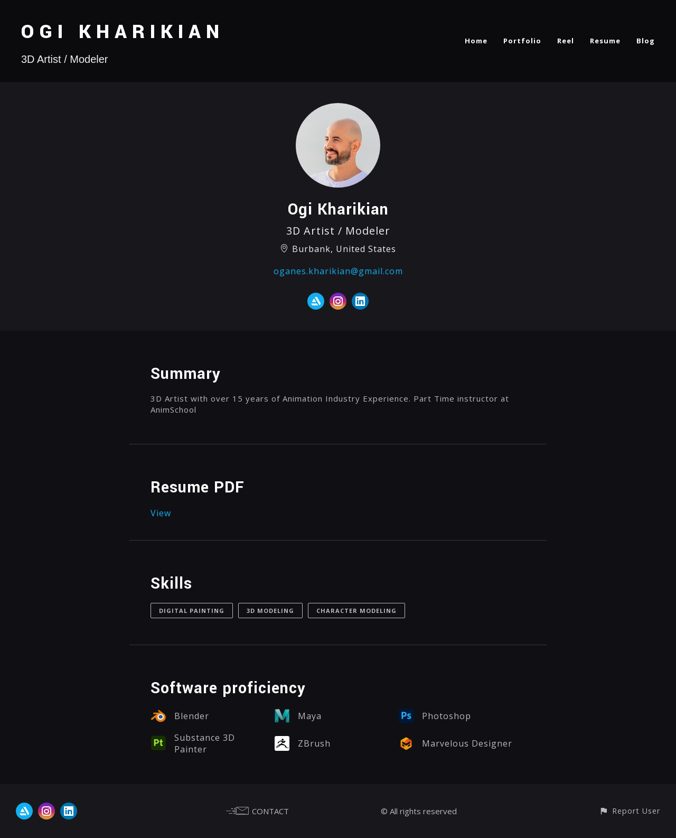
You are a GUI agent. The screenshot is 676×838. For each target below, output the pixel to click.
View (161, 513)
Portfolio (522, 40)
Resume (605, 40)
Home (476, 40)
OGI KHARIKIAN (122, 31)
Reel (565, 40)
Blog (645, 40)
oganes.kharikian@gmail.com (338, 271)
